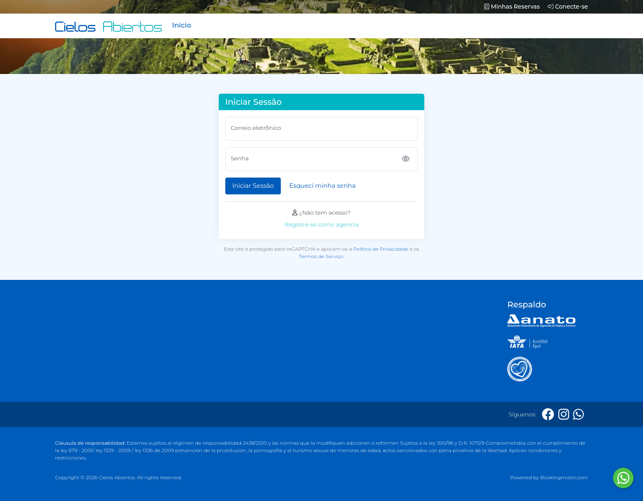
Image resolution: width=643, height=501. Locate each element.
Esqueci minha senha (322, 185)
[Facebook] (548, 414)
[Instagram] (563, 414)
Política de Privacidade (380, 249)
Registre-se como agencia (321, 224)
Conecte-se (568, 6)
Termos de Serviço (321, 256)
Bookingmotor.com (564, 477)
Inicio (181, 25)
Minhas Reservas (511, 6)
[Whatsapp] (578, 414)
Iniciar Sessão (253, 185)
